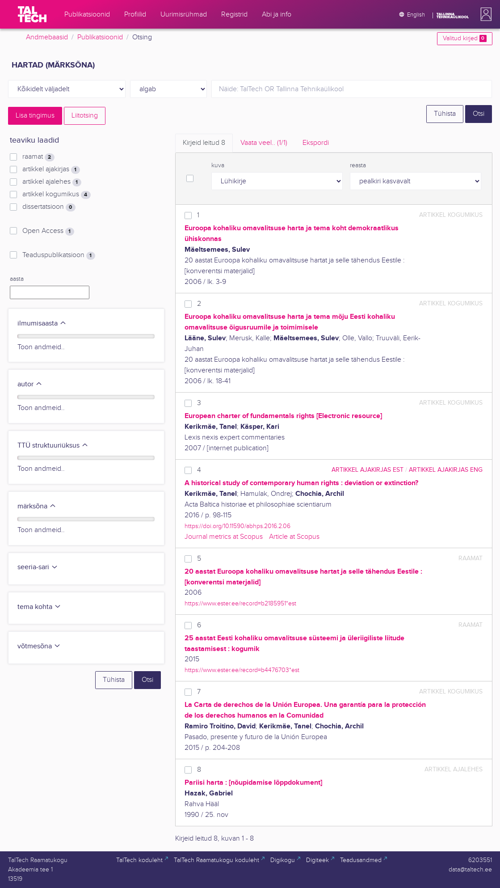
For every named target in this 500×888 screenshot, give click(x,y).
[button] (484, 14)
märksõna (36, 506)
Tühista (445, 114)
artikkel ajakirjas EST (367, 470)
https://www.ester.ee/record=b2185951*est (240, 603)
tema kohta (39, 607)
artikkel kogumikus (56, 194)
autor (29, 384)
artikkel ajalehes (51, 182)
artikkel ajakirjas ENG (446, 470)
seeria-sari (37, 567)
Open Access (48, 231)
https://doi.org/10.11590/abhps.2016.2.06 (237, 526)
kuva (217, 165)
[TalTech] (32, 14)
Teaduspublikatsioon (58, 255)
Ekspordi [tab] (316, 143)
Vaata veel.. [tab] (263, 143)
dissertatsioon (48, 207)
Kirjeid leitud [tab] (204, 143)
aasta (17, 279)
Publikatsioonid (100, 37)
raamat (38, 156)
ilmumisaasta (42, 323)
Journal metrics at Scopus (224, 537)
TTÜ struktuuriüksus (52, 445)
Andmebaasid (47, 37)
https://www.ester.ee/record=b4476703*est (242, 670)
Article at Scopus (294, 537)
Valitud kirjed (464, 38)
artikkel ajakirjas (51, 169)
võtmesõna (39, 646)
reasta (358, 165)
